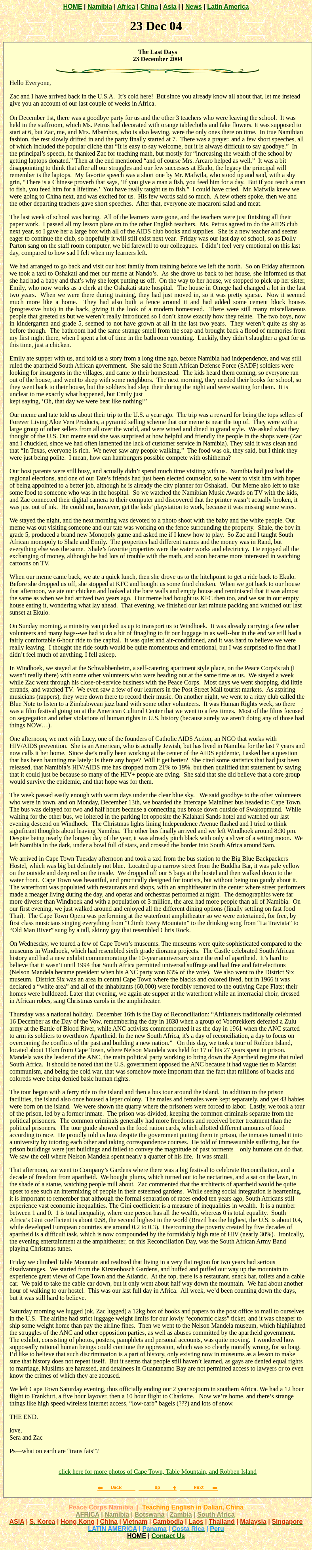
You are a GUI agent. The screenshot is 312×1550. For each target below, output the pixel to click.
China (149, 6)
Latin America (228, 6)
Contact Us (168, 1536)
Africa (126, 6)
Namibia (100, 6)
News (193, 6)
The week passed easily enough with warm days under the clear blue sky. (102, 795)
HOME (72, 6)
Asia (170, 6)
